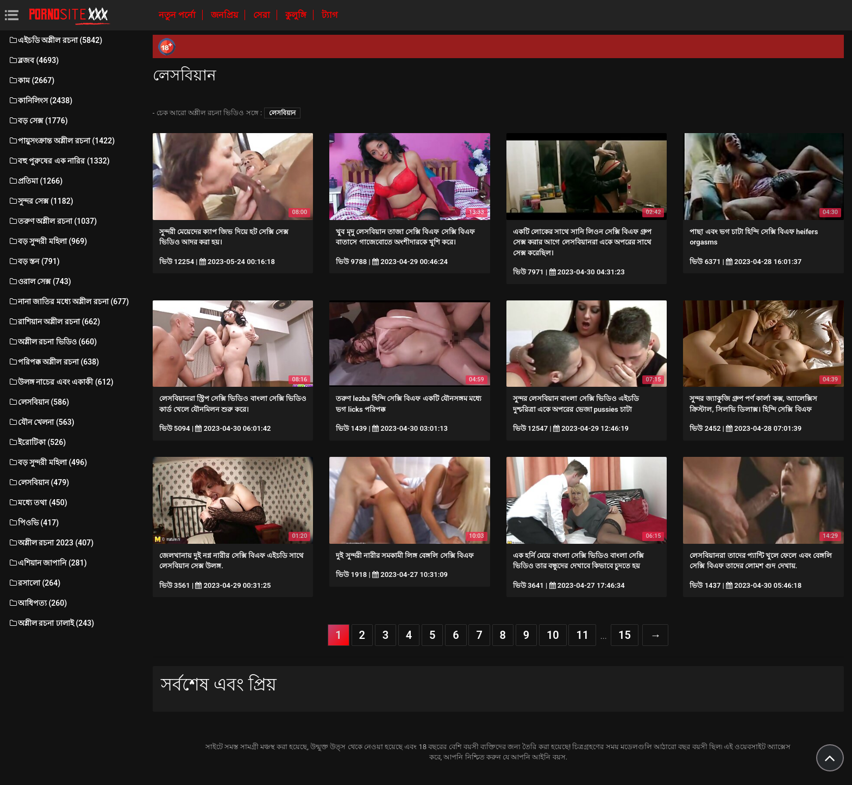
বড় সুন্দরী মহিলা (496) (47, 462)
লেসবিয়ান (282, 113)
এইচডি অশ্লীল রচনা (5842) (55, 40)
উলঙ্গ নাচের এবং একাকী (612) (61, 382)
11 (582, 635)
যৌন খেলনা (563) (41, 422)
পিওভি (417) (33, 522)
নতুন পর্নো (178, 15)
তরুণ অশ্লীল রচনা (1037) (52, 221)
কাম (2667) (31, 80)
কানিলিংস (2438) (40, 100)
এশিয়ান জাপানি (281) (47, 562)
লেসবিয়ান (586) (38, 402)
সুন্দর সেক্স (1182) (40, 201)
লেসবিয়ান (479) (38, 482)
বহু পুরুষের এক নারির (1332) (59, 160)
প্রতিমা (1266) (35, 181)
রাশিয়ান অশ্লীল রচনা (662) (54, 321)
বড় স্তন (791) (34, 261)
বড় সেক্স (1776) (38, 120)
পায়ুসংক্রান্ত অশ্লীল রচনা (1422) (61, 140)
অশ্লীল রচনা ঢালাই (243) (51, 623)
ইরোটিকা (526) (37, 442)
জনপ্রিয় (225, 15)
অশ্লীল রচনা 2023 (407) (50, 542)
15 (624, 635)
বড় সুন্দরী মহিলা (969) (47, 241)
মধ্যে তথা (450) (37, 502)
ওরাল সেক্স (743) (39, 281)
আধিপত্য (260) (37, 603)
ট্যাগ (329, 15)
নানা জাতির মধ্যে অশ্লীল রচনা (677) (68, 301)
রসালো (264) (34, 583)
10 (553, 635)
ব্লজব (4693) (33, 60)
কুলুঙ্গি (297, 15)
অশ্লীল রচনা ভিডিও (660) (52, 341)
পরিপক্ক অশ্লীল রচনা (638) (53, 361)
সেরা (262, 15)
